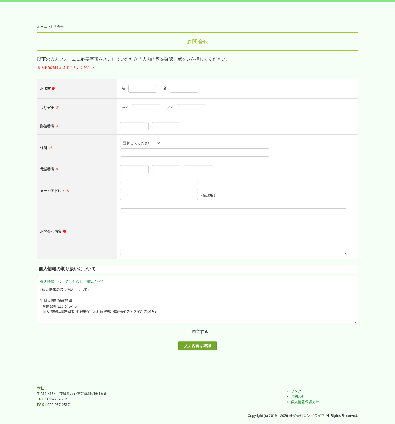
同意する (200, 331)
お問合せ (298, 396)
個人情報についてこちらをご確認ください (74, 282)
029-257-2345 (58, 399)
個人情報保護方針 (305, 402)
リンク (296, 391)
